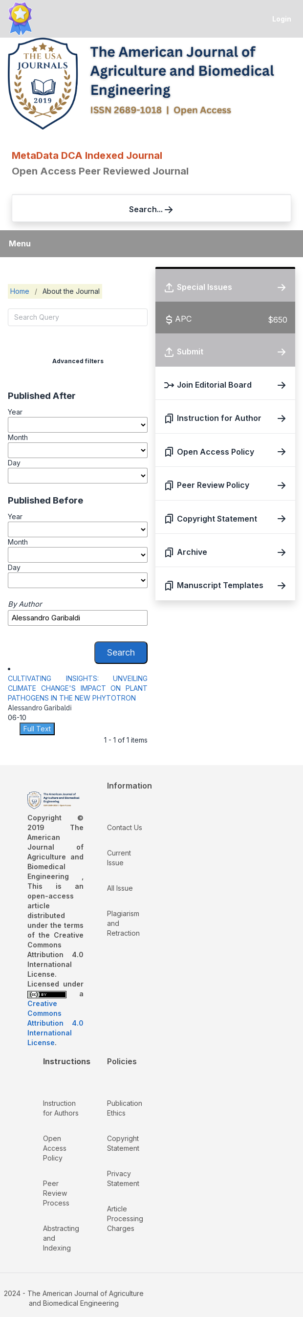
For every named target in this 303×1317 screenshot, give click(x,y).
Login (281, 19)
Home (19, 291)
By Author (25, 604)
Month (18, 437)
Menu (20, 243)
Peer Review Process (56, 1193)
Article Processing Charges (125, 1218)
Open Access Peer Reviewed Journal (100, 171)
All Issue (120, 888)
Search (121, 652)
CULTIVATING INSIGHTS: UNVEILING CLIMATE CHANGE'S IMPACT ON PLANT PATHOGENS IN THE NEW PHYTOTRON (78, 688)
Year (15, 412)
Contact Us (124, 827)
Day (14, 463)
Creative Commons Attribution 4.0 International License (55, 1023)
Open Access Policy (54, 1148)
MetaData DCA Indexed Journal (87, 155)
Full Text (37, 728)
